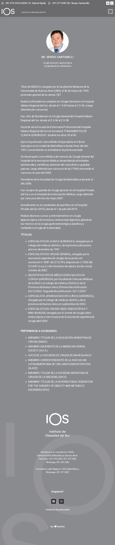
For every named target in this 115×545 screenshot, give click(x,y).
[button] (110, 11)
